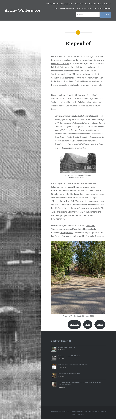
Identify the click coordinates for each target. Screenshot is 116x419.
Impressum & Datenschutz (60, 411)
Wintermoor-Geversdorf (59, 4)
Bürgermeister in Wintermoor (88, 201)
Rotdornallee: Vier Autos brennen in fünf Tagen (72, 365)
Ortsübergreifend (64, 8)
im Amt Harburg (61, 81)
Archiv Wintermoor (23, 10)
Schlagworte (84, 8)
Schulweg (99, 236)
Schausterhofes (78, 85)
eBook (100, 324)
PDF (88, 324)
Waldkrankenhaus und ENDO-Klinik (69, 356)
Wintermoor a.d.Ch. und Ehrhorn (93, 4)
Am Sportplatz (67, 232)
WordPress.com (78, 414)
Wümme (80, 77)
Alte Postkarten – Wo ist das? (66, 347)
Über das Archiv (102, 8)
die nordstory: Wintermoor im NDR (69, 373)
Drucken (74, 324)
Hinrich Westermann (60, 63)
